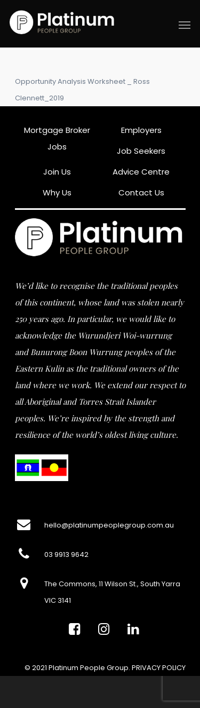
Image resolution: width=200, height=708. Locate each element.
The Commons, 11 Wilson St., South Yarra (112, 584)
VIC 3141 (57, 600)
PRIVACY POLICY (159, 668)
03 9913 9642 (66, 554)
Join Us (57, 171)
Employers (141, 130)
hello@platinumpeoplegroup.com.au (109, 525)
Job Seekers (141, 150)
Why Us (57, 192)
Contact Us (141, 192)
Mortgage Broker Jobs (57, 138)
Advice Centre (141, 171)
